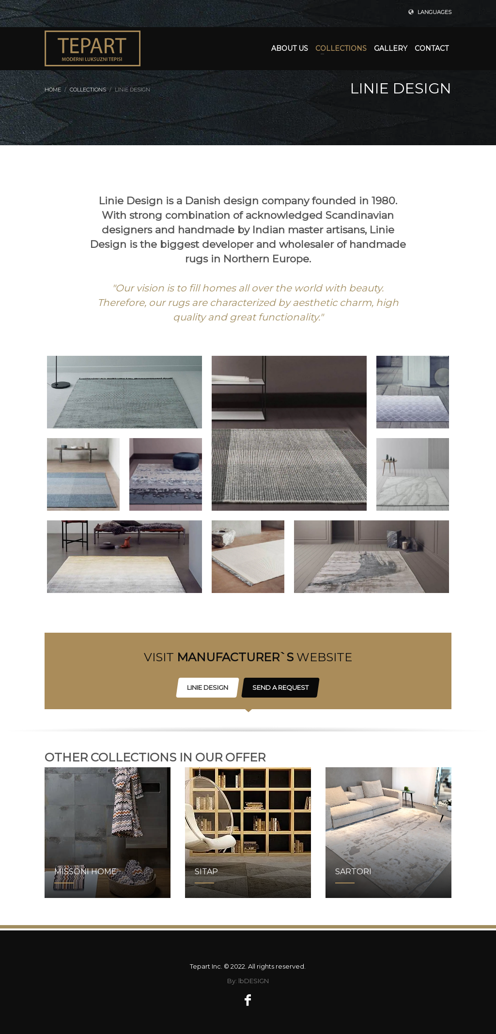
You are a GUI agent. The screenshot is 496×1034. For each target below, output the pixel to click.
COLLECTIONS (88, 89)
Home (53, 89)
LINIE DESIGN (207, 687)
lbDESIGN (253, 981)
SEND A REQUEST (280, 687)
